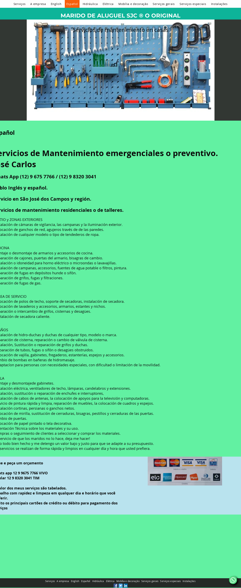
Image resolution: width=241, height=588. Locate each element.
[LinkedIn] (126, 586)
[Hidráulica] (98, 581)
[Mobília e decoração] (128, 581)
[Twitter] (121, 586)
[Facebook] (116, 586)
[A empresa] (63, 581)
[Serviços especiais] (170, 581)
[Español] (85, 581)
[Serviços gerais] (150, 581)
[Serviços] (50, 581)
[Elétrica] (110, 581)
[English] (75, 581)
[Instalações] (189, 581)
